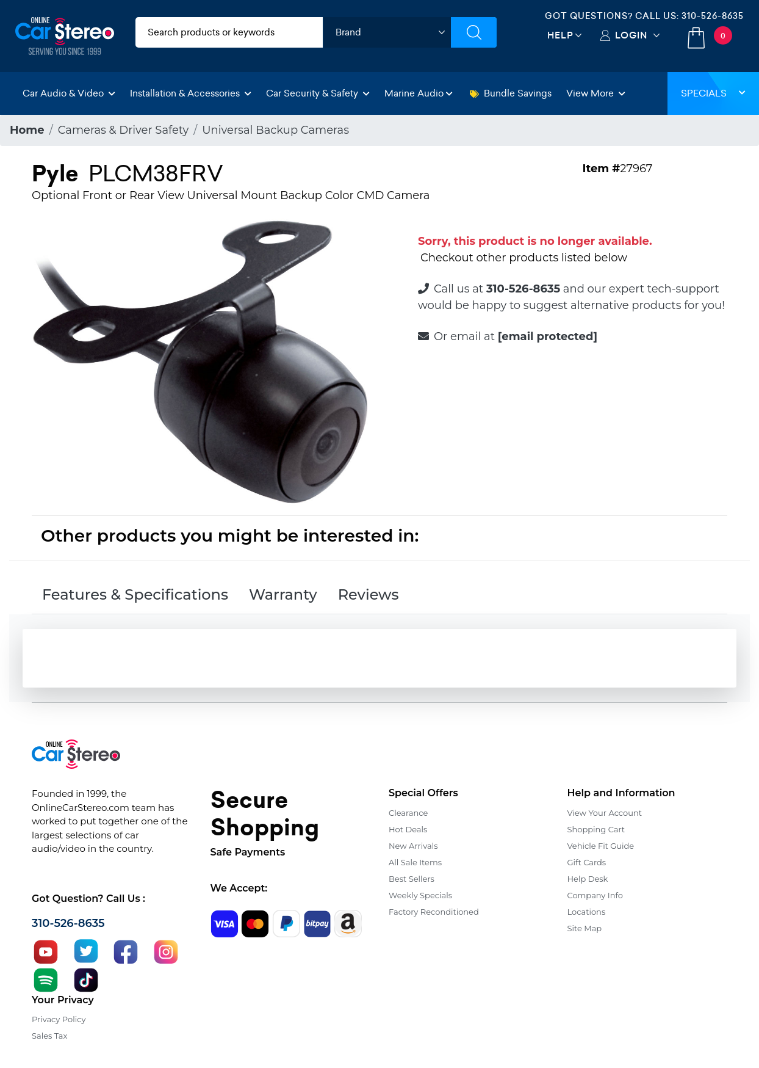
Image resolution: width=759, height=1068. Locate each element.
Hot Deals (408, 829)
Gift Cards (586, 862)
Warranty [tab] (283, 594)
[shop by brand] (387, 32)
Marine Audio (418, 93)
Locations (586, 912)
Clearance (408, 813)
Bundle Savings (511, 93)
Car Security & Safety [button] (318, 93)
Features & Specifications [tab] (135, 594)
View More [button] (595, 93)
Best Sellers (411, 879)
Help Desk (587, 879)
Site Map (584, 928)
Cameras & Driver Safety (123, 130)
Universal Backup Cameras (275, 130)
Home (27, 130)
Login (631, 35)
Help (560, 35)
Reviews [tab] (368, 594)
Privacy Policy (58, 1019)
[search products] (229, 32)
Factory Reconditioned (434, 912)
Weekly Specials (420, 895)
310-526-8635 (713, 16)
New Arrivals (413, 846)
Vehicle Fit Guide (601, 846)
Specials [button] (713, 93)
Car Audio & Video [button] (69, 93)
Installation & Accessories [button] (190, 93)
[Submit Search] (474, 32)
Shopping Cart (596, 829)
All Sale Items (415, 862)
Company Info (595, 895)
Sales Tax (49, 1036)
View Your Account (604, 813)
